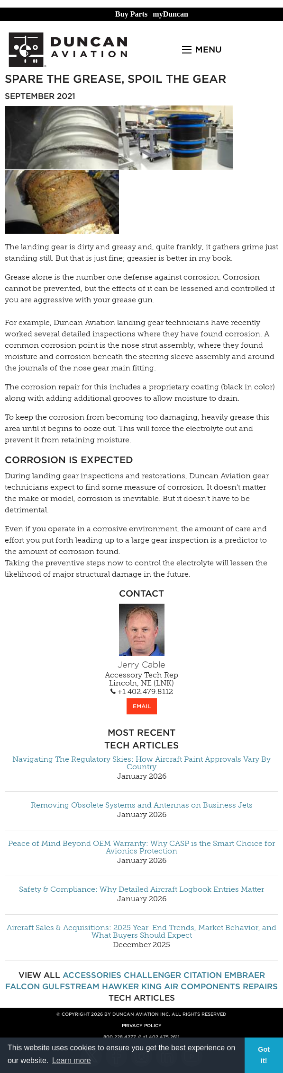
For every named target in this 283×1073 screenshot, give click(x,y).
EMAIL (142, 706)
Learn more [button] (71, 1060)
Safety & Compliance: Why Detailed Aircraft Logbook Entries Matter (141, 889)
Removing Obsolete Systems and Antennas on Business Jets (142, 805)
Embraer (244, 975)
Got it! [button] (264, 1055)
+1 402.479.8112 (141, 691)
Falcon (22, 986)
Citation (202, 975)
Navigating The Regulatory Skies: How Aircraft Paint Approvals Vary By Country (141, 763)
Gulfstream (71, 986)
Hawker (120, 986)
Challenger (152, 975)
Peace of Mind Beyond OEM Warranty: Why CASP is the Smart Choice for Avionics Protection (141, 847)
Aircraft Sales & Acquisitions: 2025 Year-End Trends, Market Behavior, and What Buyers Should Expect (141, 931)
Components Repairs (229, 986)
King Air (159, 986)
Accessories (92, 975)
